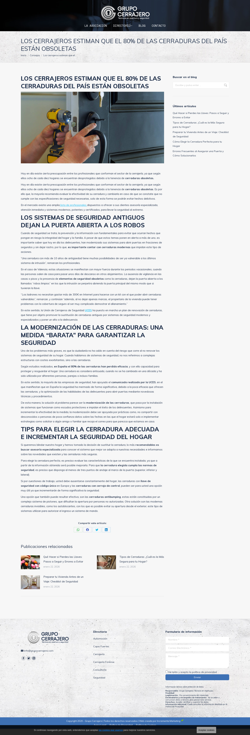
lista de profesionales (73, 211)
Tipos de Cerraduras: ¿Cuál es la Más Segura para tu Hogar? (141, 565)
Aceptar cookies (206, 730)
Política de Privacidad (174, 713)
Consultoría (99, 676)
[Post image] (30, 568)
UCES (88, 316)
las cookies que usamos (111, 730)
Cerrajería (99, 660)
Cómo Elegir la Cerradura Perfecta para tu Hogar (197, 150)
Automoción (100, 644)
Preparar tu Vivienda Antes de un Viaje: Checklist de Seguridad (63, 585)
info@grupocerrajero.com (211, 3)
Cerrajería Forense (103, 668)
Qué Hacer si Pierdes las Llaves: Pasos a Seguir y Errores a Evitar (63, 565)
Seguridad (99, 683)
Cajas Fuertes (101, 652)
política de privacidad (204, 678)
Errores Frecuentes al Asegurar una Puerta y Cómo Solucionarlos (198, 159)
